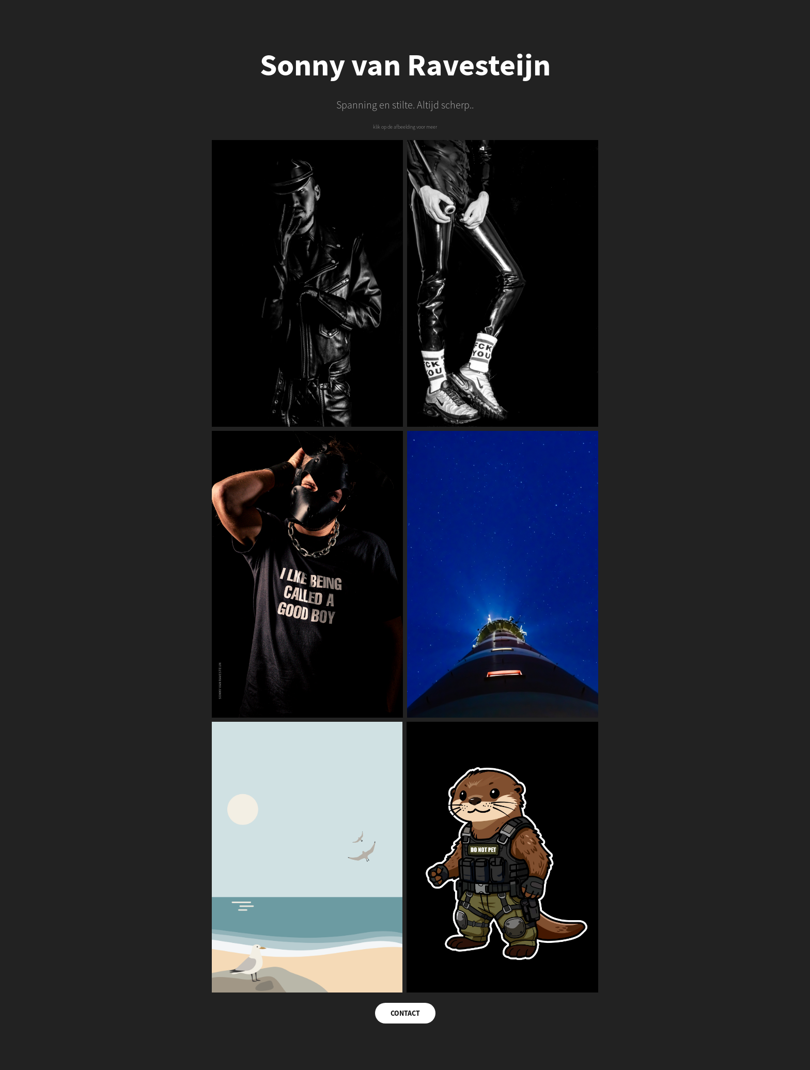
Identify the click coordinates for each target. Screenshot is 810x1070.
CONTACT (405, 1013)
